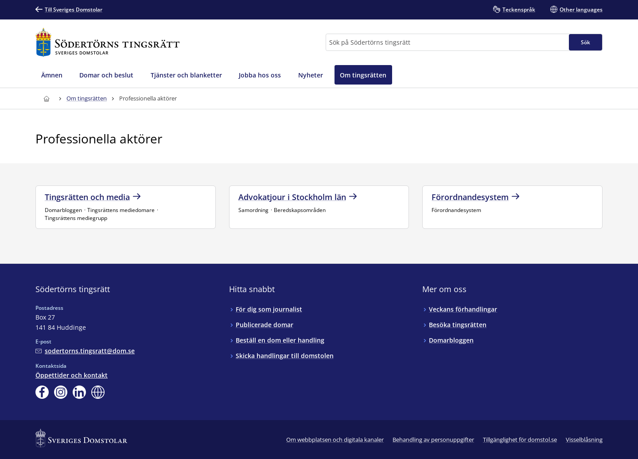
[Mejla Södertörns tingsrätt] (85, 351)
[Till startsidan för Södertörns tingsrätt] (107, 42)
